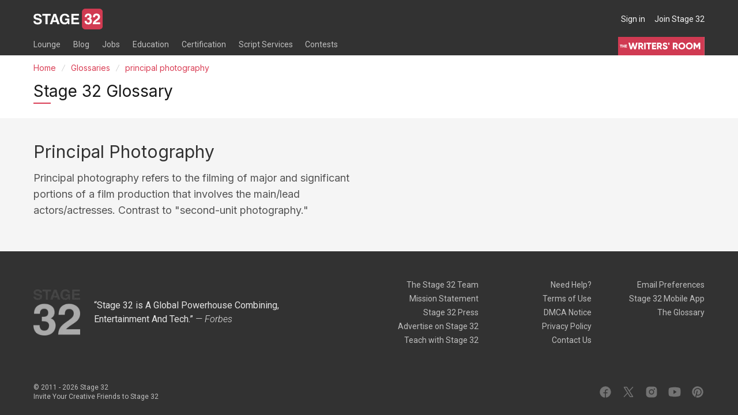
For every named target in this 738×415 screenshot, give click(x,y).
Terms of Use (567, 298)
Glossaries (90, 68)
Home (44, 68)
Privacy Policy (567, 326)
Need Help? (571, 284)
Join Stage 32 (679, 19)
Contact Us (572, 340)
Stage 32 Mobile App (667, 298)
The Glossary (681, 312)
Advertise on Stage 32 (438, 326)
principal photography (167, 68)
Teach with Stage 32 (441, 340)
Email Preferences (671, 284)
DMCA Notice (568, 312)
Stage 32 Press (451, 312)
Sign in (633, 19)
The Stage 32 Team (442, 284)
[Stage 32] (68, 19)
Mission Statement (444, 298)
